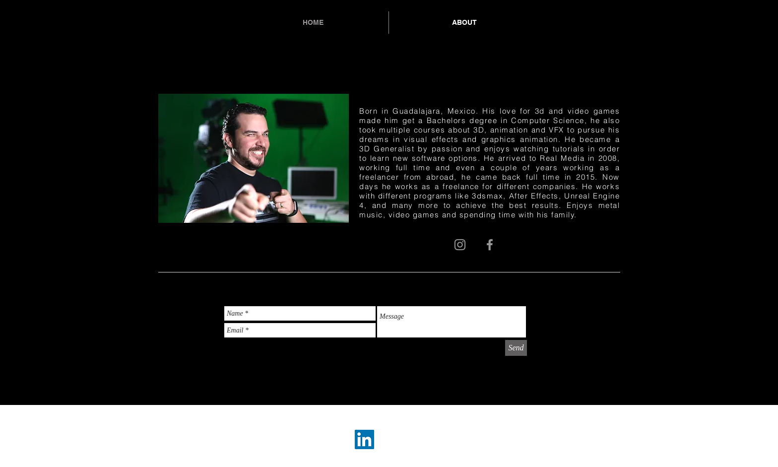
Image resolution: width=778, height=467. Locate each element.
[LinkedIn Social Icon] (364, 439)
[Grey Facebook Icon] (489, 244)
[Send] (516, 348)
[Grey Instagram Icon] (460, 244)
